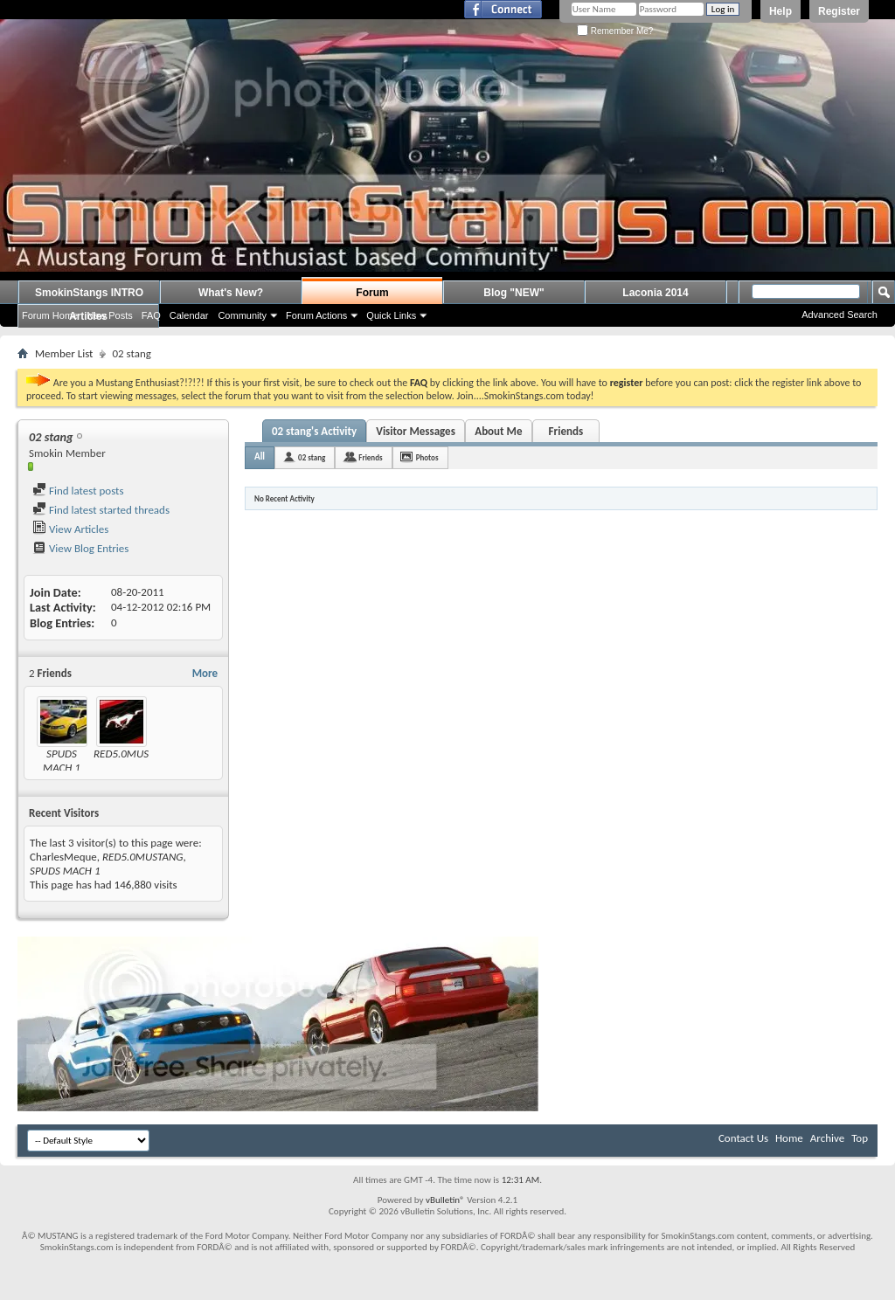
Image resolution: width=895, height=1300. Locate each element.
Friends (566, 431)
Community (242, 315)
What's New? (230, 293)
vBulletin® (445, 1200)
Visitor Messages (415, 431)
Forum (372, 293)
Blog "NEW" (513, 293)
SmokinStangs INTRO (89, 293)
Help (780, 11)
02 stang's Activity (314, 431)
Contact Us (743, 1137)
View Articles (70, 529)
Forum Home (50, 315)
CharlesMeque (63, 856)
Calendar (189, 315)
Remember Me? (615, 31)
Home (789, 1137)
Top (859, 1137)
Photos (427, 457)
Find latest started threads (101, 509)
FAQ (151, 315)
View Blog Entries (80, 548)
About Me (498, 431)
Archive (827, 1137)
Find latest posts (78, 490)
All (259, 456)
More (205, 673)
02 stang (311, 457)
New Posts (110, 315)
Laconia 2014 (655, 293)
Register (839, 11)
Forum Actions (316, 315)
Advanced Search (839, 314)
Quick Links (391, 315)
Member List (64, 353)
